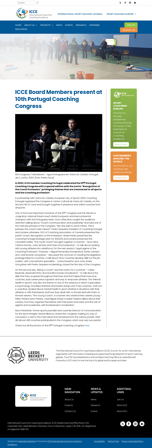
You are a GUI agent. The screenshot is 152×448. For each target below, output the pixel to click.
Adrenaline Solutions (27, 441)
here (87, 325)
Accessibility (99, 441)
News (59, 25)
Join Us (131, 25)
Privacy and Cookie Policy (132, 441)
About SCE (122, 405)
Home (18, 25)
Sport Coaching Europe (120, 14)
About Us (29, 25)
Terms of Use (113, 441)
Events (69, 25)
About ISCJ (122, 411)
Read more (121, 144)
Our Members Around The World (122, 158)
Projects (45, 25)
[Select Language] (28, 2)
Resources (21, 29)
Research (81, 25)
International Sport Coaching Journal (80, 14)
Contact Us (129, 30)
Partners (94, 25)
